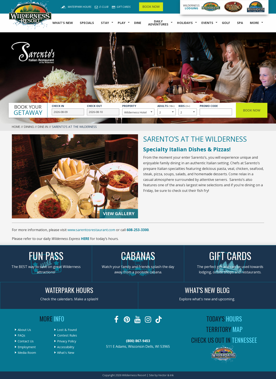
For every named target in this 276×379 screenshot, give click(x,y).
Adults (166, 109)
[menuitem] (62, 23)
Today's (224, 318)
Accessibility (65, 347)
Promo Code (216, 109)
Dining (29, 127)
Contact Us (26, 341)
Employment (27, 347)
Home (16, 127)
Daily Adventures (158, 22)
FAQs (21, 335)
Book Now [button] (251, 110)
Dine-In (43, 127)
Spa (240, 23)
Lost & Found (67, 330)
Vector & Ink (166, 375)
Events (207, 23)
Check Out (103, 109)
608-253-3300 (138, 229)
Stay (105, 23)
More (254, 23)
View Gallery (119, 213)
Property (138, 109)
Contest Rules (67, 335)
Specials (87, 23)
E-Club (101, 7)
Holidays (185, 23)
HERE (85, 238)
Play (121, 23)
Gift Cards (121, 7)
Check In (68, 109)
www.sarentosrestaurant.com (91, 229)
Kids (188, 109)
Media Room (27, 353)
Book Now (151, 7)
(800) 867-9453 (138, 340)
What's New (62, 23)
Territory (224, 329)
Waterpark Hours (76, 7)
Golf (226, 23)
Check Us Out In (224, 340)
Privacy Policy (66, 341)
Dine (137, 23)
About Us (24, 330)
